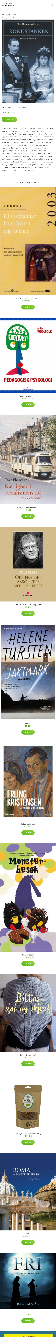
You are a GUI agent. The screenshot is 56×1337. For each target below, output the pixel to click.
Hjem (4, 18)
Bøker (13, 108)
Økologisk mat (22, 108)
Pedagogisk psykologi (28, 396)
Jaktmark (28, 724)
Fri (28, 1312)
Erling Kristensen (28, 824)
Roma (28, 1234)
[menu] (52, 4)
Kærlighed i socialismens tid (28, 508)
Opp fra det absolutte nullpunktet (28, 605)
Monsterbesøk (28, 955)
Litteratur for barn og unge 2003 (28, 298)
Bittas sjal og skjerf (28, 1055)
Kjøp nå (9, 119)
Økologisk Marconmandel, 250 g (28, 1133)
